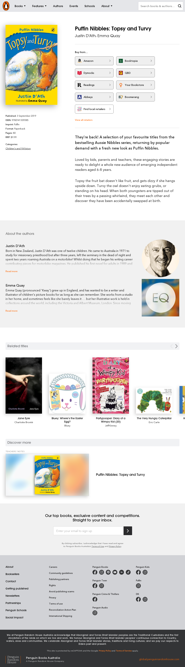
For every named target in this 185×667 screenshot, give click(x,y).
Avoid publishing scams (61, 591)
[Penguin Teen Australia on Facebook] (94, 585)
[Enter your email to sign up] (88, 531)
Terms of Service (124, 650)
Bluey (67, 425)
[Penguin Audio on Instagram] (94, 612)
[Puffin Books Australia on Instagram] (138, 585)
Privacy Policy (115, 546)
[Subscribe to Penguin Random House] (128, 530)
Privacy (52, 597)
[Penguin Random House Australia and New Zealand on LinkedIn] (121, 572)
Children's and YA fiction (18, 148)
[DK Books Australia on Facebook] (138, 599)
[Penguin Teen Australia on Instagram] (101, 585)
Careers (53, 567)
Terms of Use (98, 546)
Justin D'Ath (85, 35)
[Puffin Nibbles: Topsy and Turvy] (47, 475)
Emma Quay (108, 35)
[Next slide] (176, 346)
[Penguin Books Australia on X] (108, 572)
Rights (52, 585)
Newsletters (12, 595)
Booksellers (12, 574)
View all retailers (83, 119)
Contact (11, 581)
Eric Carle (154, 422)
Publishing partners (59, 579)
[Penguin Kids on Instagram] (145, 572)
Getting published (17, 588)
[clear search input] (179, 6)
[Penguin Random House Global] (16, 659)
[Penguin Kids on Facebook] (138, 572)
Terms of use (56, 603)
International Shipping (60, 615)
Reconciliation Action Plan (62, 609)
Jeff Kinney (111, 425)
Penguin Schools (16, 610)
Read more (12, 271)
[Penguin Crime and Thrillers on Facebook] (94, 599)
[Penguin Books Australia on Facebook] (94, 572)
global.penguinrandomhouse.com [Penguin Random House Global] (159, 659)
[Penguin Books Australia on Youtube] (114, 572)
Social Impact (14, 617)
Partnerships (13, 603)
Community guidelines (61, 573)
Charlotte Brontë (23, 422)
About (9, 567)
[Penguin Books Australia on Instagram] (101, 572)
